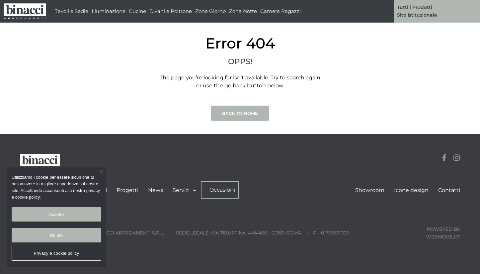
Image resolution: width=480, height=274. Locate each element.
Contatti (449, 190)
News (155, 190)
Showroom (369, 190)
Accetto (56, 214)
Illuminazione (108, 11)
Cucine (137, 11)
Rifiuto (56, 235)
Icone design (411, 190)
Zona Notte (243, 11)
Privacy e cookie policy (56, 253)
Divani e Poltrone (170, 11)
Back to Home (240, 113)
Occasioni (222, 190)
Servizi (184, 190)
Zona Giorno (210, 11)
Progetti (127, 190)
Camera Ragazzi (280, 11)
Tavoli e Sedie (71, 11)
